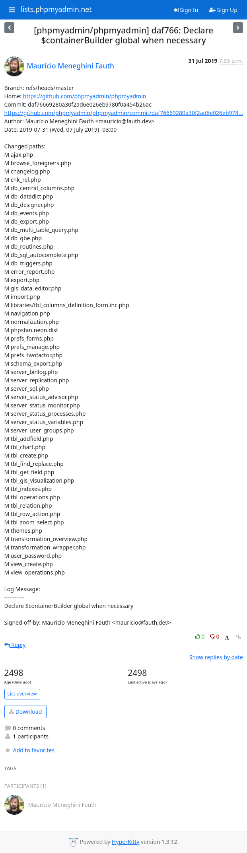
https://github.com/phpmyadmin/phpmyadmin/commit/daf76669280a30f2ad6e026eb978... (123, 113)
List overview (22, 693)
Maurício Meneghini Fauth (71, 65)
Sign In (186, 10)
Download (25, 711)
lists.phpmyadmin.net (56, 9)
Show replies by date (216, 657)
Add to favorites (29, 750)
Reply (15, 645)
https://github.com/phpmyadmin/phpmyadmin (84, 96)
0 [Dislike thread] (215, 636)
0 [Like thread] (200, 636)
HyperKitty (125, 841)
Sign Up (223, 10)
